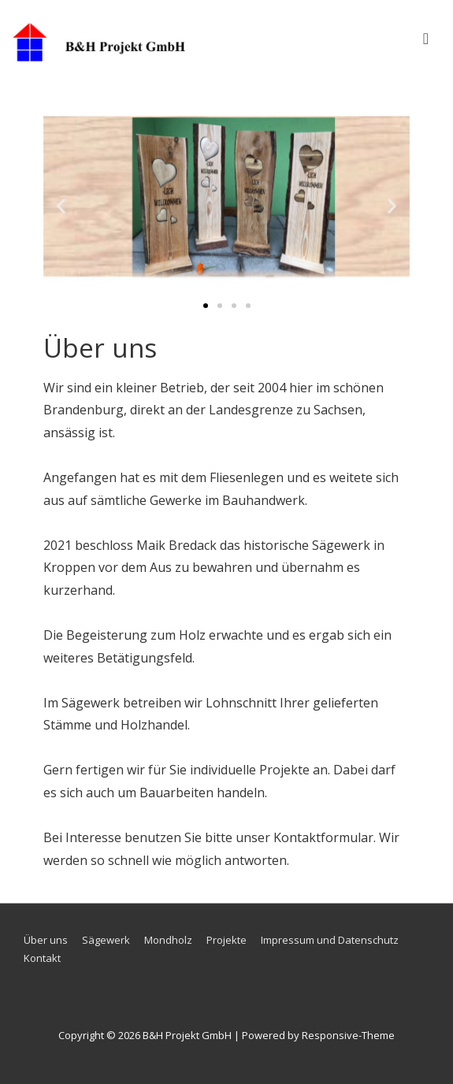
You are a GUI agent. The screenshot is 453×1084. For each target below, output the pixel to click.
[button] (61, 205)
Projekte (226, 940)
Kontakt (42, 958)
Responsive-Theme (348, 1035)
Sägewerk (106, 940)
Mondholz (168, 940)
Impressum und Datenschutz (330, 940)
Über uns (46, 940)
